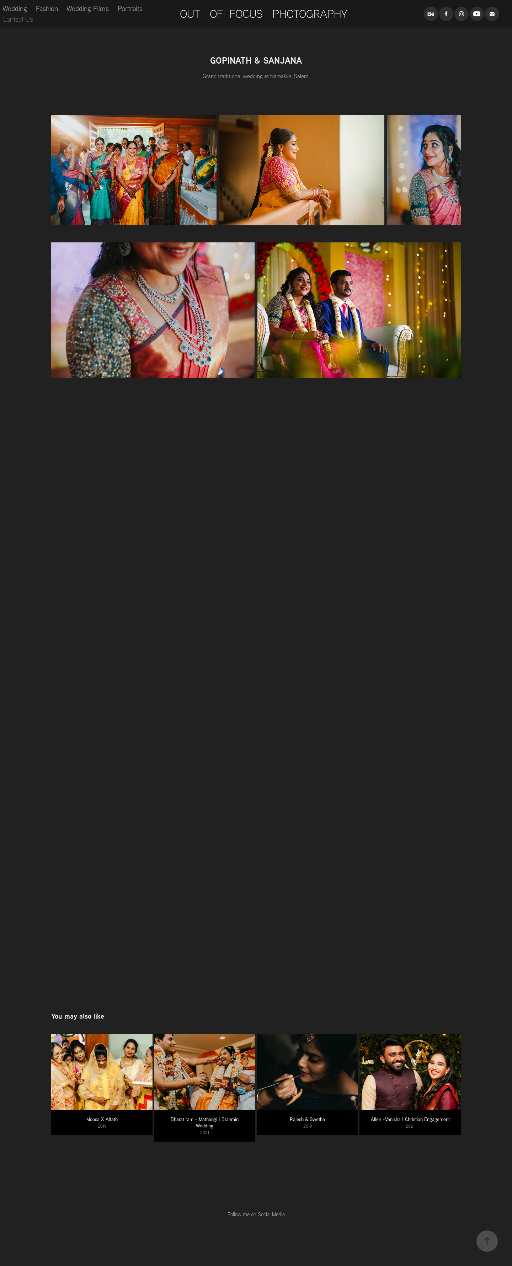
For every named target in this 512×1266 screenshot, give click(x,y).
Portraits (130, 8)
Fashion (47, 8)
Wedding (14, 8)
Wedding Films (87, 8)
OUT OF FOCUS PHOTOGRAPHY (262, 13)
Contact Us (17, 19)
